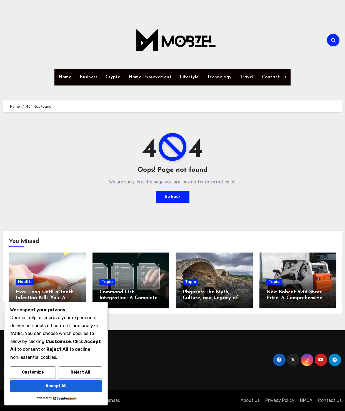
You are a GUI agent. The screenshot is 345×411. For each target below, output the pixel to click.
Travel (247, 77)
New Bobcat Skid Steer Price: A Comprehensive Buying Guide (294, 298)
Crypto (113, 77)
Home (65, 77)
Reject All (80, 372)
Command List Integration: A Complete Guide (128, 298)
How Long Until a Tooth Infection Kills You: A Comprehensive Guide (45, 298)
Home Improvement (150, 77)
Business (88, 77)
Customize (33, 372)
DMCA (306, 400)
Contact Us (274, 77)
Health (25, 281)
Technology (219, 77)
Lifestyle (189, 77)
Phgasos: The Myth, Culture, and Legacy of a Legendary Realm (213, 298)
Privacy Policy (279, 400)
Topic (107, 281)
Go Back (173, 196)
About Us (250, 400)
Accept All (56, 386)
